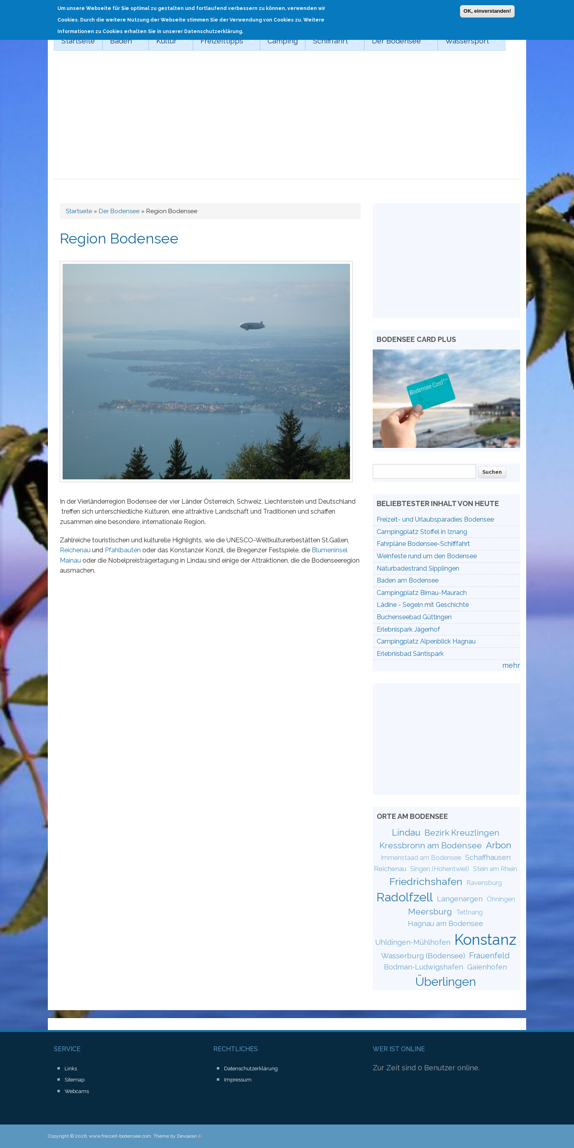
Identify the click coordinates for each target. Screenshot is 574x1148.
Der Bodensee (398, 41)
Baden (122, 41)
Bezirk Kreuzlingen (462, 833)
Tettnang (469, 912)
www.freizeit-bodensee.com (120, 1136)
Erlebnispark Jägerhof (408, 629)
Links (71, 1068)
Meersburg (430, 911)
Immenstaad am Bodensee (421, 857)
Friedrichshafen (425, 881)
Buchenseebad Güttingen (414, 617)
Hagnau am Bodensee (445, 923)
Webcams (77, 1091)
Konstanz (485, 939)
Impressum (238, 1080)
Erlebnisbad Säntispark (410, 653)
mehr (511, 665)
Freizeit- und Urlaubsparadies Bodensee (435, 519)
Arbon (498, 845)
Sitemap (75, 1080)
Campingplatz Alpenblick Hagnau (426, 641)
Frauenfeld (489, 955)
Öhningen (501, 899)
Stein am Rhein (495, 869)
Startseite (78, 41)
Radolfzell (404, 897)
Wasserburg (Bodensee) (423, 955)
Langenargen (460, 899)
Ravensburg (484, 883)
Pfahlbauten (123, 550)
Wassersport (469, 41)
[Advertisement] (287, 119)
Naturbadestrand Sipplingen (418, 568)
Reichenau (75, 550)
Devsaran (189, 1136)
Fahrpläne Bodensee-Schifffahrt (423, 544)
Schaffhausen (488, 857)
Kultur (168, 41)
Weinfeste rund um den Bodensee (427, 556)
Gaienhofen (487, 967)
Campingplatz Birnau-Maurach (422, 593)
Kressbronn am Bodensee (430, 845)
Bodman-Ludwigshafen (423, 967)
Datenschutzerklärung (251, 1068)
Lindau (406, 832)
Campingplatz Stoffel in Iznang (422, 532)
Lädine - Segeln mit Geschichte (423, 604)
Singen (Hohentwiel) (439, 869)
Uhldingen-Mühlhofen (412, 942)
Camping (282, 41)
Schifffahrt (332, 41)
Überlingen (445, 981)
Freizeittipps (223, 41)
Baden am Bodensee (407, 580)
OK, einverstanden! (487, 10)
